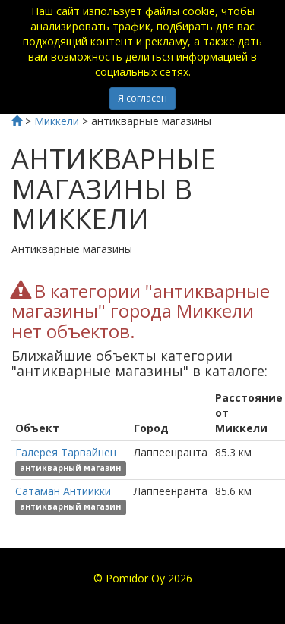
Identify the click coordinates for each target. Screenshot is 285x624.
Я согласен (142, 98)
